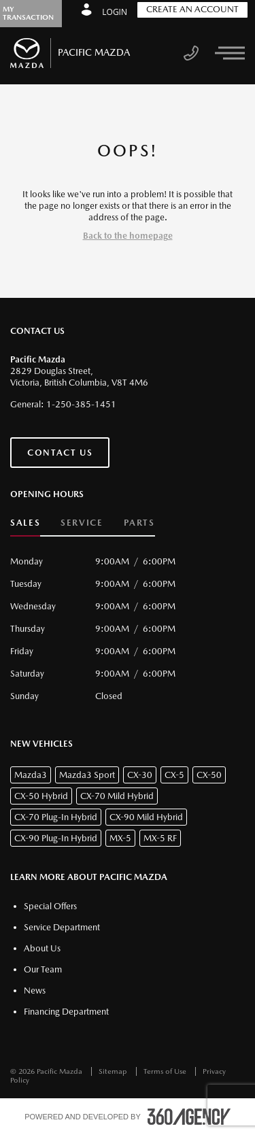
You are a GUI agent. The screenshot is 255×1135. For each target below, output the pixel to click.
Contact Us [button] (59, 452)
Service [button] (82, 523)
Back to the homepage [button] (128, 236)
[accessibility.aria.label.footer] (189, 1116)
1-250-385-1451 (81, 404)
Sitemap (114, 1071)
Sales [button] (25, 523)
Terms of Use (165, 1071)
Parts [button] (139, 523)
